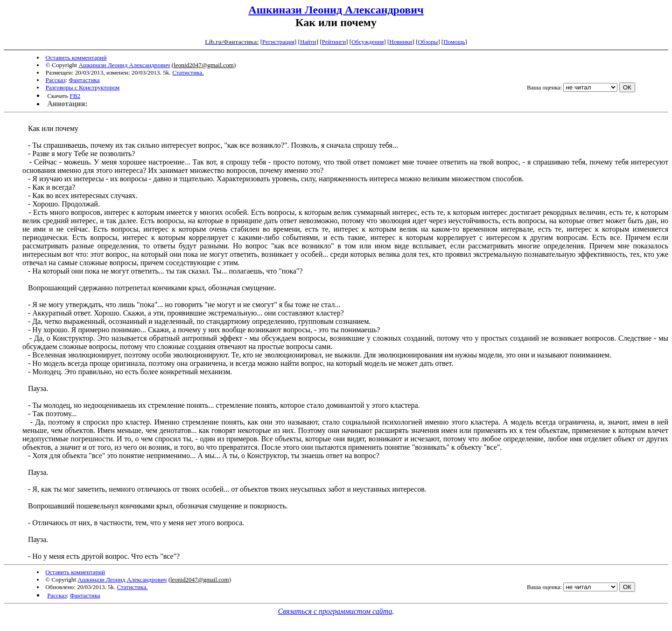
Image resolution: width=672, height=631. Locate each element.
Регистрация (278, 41)
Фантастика (84, 79)
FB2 (75, 95)
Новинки (400, 41)
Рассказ (56, 79)
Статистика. (188, 72)
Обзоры (428, 41)
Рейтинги (334, 41)
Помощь (454, 41)
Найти (308, 41)
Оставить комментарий (76, 57)
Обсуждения (367, 41)
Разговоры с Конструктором (83, 87)
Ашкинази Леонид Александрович (335, 10)
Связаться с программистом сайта (335, 611)
